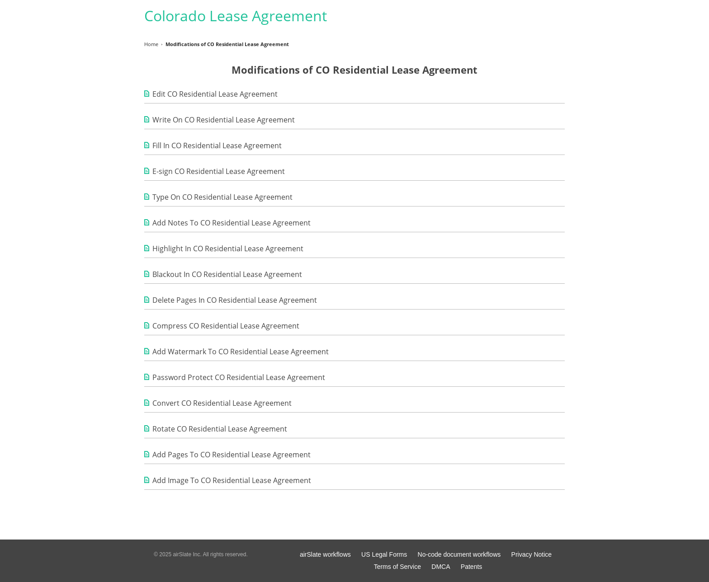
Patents (471, 566)
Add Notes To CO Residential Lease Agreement (231, 222)
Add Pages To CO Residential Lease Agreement (231, 454)
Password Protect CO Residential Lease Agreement (238, 377)
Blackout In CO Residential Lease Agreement (227, 274)
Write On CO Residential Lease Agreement (223, 119)
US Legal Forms (384, 554)
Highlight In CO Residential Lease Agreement (227, 248)
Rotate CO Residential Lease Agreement (219, 428)
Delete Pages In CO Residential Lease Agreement (234, 300)
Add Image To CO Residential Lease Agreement (231, 480)
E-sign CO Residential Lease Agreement (218, 171)
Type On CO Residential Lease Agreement (222, 197)
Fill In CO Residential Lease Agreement (217, 145)
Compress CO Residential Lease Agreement (225, 325)
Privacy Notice (531, 554)
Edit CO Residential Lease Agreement (215, 94)
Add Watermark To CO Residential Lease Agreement (240, 351)
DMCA (440, 566)
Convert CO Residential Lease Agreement (222, 403)
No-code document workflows (459, 554)
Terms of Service (397, 566)
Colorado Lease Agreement (235, 15)
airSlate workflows (325, 554)
